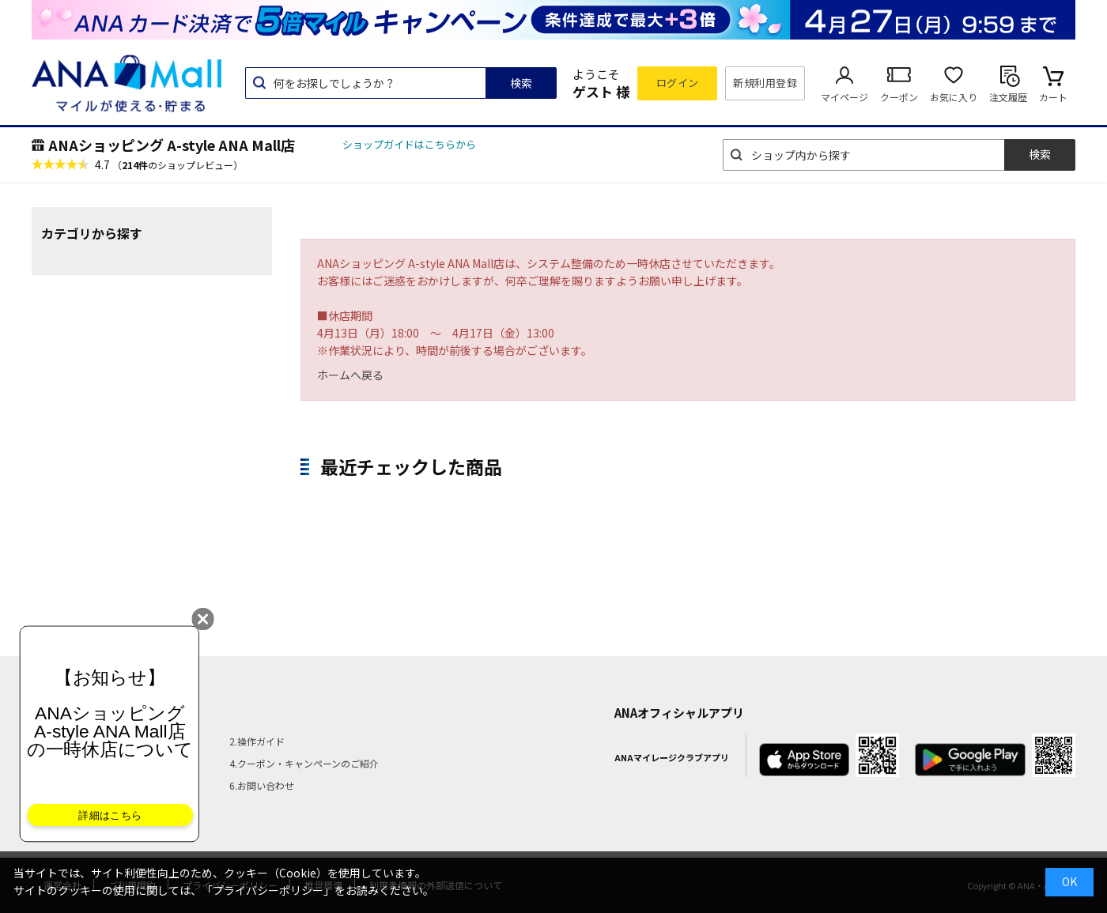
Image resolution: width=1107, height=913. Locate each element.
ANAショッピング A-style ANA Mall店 (171, 144)
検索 (521, 83)
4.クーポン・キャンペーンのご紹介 (304, 763)
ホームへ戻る (350, 375)
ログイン (677, 82)
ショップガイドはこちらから (409, 144)
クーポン (899, 97)
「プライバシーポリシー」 (268, 890)
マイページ (844, 97)
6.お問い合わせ (261, 785)
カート (1053, 97)
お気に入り (953, 97)
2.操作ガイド (257, 741)
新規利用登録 (765, 82)
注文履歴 (1008, 97)
